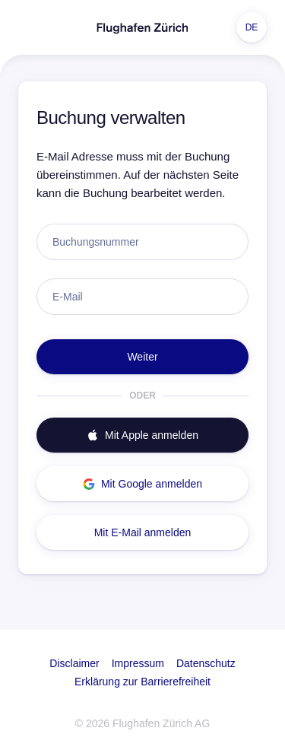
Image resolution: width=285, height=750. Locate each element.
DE (251, 27)
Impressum (138, 663)
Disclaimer (74, 663)
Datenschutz (206, 663)
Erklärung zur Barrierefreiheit (142, 681)
